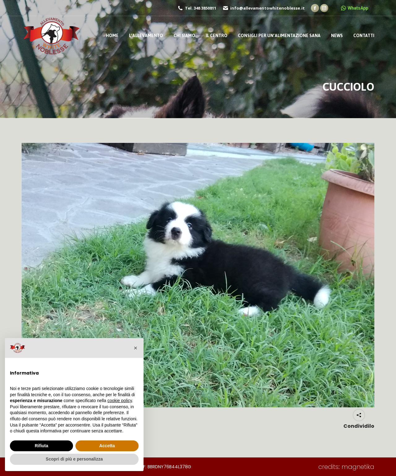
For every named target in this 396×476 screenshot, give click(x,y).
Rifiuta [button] (41, 445)
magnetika (358, 466)
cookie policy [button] (119, 400)
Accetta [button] (107, 445)
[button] (135, 348)
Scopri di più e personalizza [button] (74, 459)
